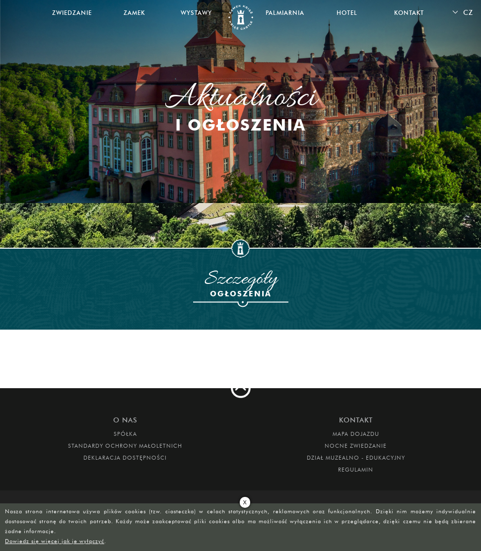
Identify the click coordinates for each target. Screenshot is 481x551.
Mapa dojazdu (356, 433)
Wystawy (196, 12)
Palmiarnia (285, 12)
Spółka (125, 433)
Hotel (347, 12)
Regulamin (355, 469)
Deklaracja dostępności (125, 457)
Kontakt (409, 12)
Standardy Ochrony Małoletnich (125, 445)
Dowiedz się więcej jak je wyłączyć (54, 541)
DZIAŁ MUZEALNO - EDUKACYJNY (356, 457)
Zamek (134, 12)
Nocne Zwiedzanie (356, 445)
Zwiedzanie (72, 12)
